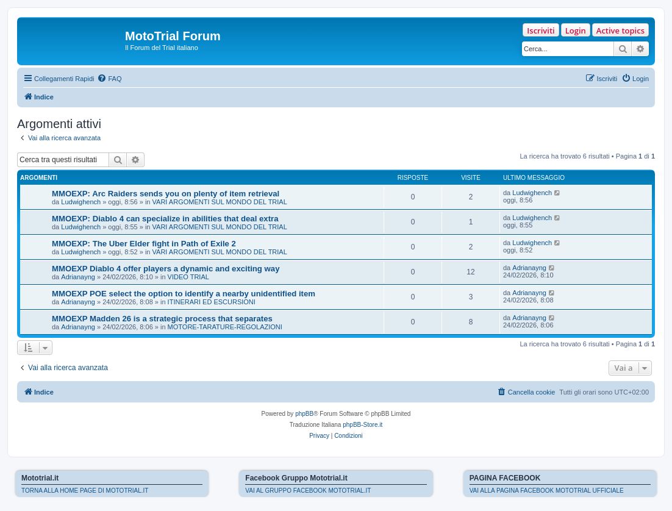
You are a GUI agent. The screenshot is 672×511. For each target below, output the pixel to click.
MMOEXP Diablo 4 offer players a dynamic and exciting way (166, 268)
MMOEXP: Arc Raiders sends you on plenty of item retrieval (165, 193)
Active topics (620, 30)
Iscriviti (540, 30)
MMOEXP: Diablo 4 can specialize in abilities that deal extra (165, 218)
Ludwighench (81, 201)
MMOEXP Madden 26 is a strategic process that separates (162, 318)
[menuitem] (109, 78)
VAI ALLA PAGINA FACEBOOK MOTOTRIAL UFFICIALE (547, 490)
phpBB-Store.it (362, 424)
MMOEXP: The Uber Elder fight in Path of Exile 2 (144, 243)
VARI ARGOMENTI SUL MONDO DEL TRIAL (219, 201)
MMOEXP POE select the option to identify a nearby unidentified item (183, 293)
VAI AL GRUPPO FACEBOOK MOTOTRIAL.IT (308, 490)
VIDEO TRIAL (188, 277)
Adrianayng (78, 277)
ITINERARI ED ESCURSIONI (212, 302)
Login (575, 30)
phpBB (304, 413)
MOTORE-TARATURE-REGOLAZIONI (225, 327)
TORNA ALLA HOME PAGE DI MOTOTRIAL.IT (84, 490)
